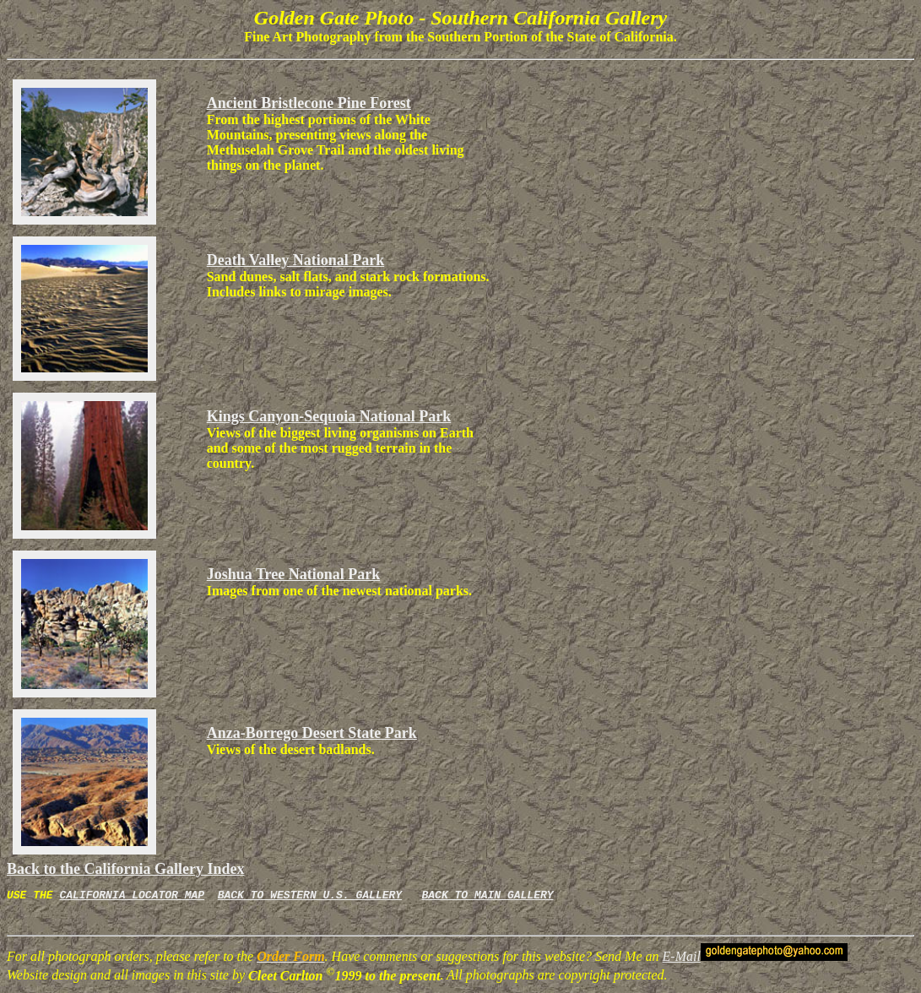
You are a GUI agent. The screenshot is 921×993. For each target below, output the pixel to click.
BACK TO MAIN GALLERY (487, 896)
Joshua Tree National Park (294, 574)
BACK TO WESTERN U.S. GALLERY (310, 896)
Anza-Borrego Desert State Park (312, 732)
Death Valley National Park (296, 260)
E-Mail (682, 959)
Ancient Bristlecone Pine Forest (309, 103)
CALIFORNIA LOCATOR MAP (131, 896)
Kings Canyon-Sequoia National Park (329, 416)
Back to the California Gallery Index (126, 868)
